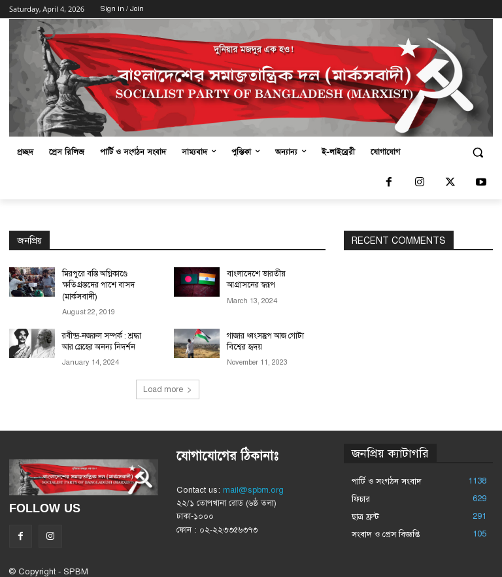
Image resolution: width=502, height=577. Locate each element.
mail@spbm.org (253, 488)
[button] (477, 152)
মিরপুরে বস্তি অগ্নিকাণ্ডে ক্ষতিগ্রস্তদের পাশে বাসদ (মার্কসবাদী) (97, 285)
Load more (167, 387)
